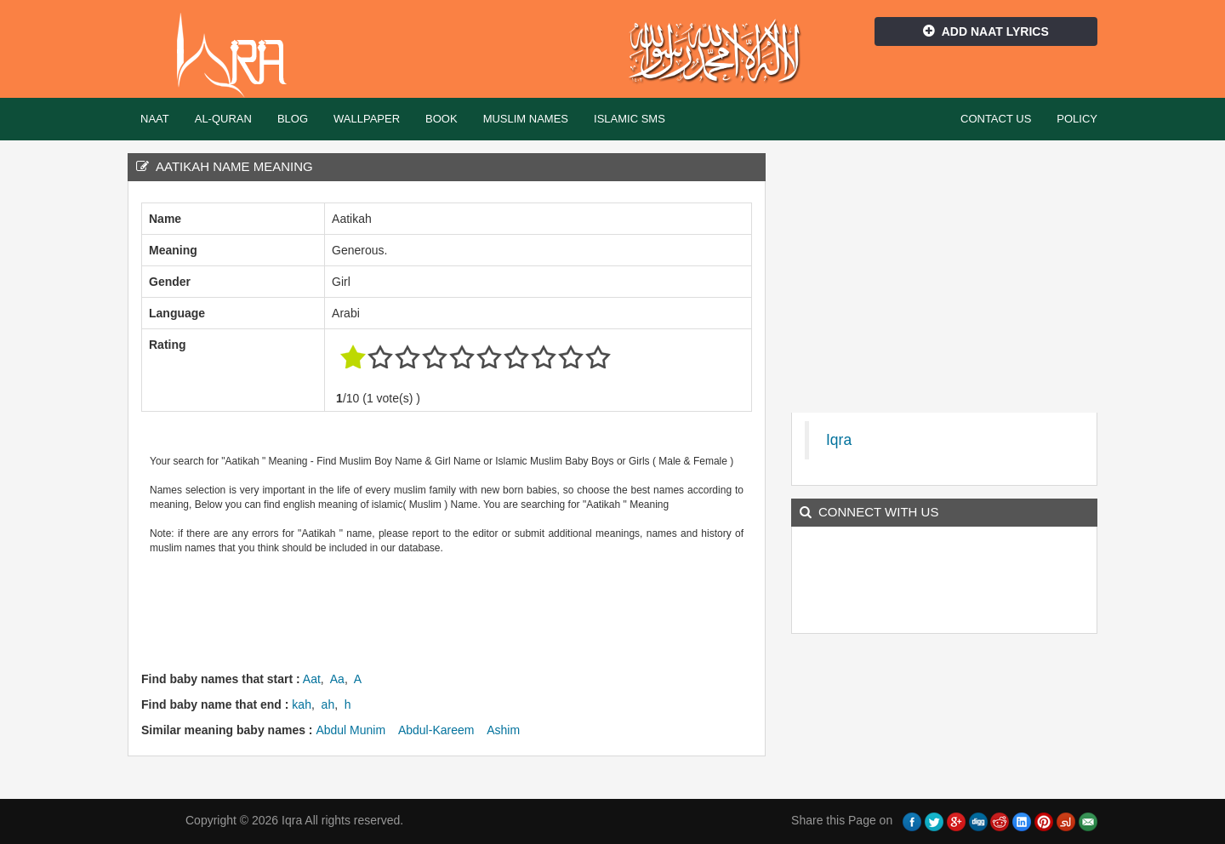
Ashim (503, 730)
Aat (312, 679)
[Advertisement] (451, 611)
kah (301, 704)
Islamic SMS (629, 118)
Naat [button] (154, 118)
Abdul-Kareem (436, 730)
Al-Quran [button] (223, 118)
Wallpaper (366, 118)
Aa (337, 679)
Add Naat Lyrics (986, 31)
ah (328, 704)
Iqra (239, 55)
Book (441, 118)
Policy (1077, 118)
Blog (292, 118)
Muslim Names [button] (525, 118)
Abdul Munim (350, 730)
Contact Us (995, 118)
